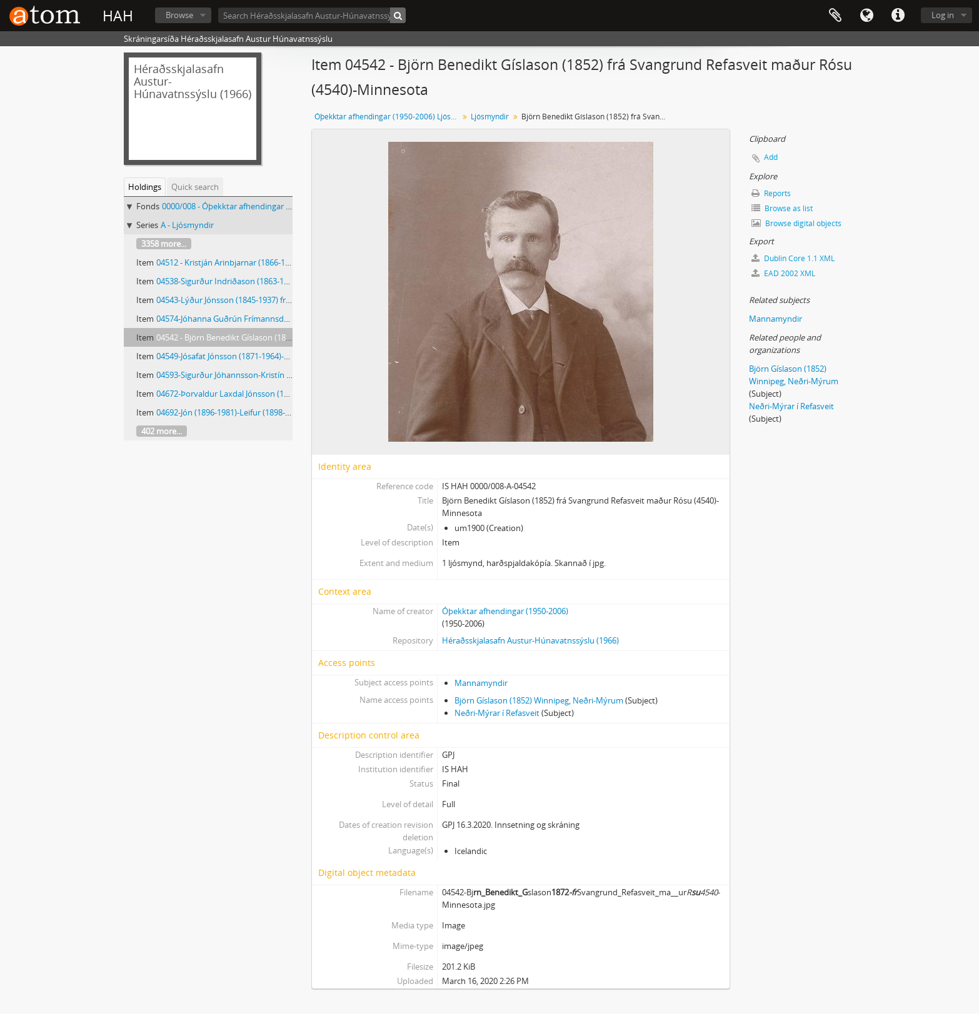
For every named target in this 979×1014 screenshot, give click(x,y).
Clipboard (835, 15)
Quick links (897, 15)
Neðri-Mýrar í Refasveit (497, 712)
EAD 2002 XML (783, 273)
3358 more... (163, 243)
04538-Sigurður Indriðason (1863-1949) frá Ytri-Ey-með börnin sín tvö (283, 281)
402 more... (161, 431)
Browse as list (782, 208)
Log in (942, 15)
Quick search (195, 186)
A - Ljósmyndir (187, 225)
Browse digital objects (796, 223)
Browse (179, 15)
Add (771, 157)
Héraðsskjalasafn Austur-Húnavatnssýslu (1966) (530, 640)
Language (866, 15)
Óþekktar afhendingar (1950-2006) (505, 611)
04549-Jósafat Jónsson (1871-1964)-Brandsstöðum (247, 356)
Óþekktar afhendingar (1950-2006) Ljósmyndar (387, 116)
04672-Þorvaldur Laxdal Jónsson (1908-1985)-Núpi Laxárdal (265, 393)
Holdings (144, 186)
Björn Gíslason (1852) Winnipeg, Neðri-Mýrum (538, 700)
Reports (771, 193)
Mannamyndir (481, 682)
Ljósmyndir (490, 116)
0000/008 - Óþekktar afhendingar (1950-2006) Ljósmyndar (268, 206)
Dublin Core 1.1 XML (793, 258)
